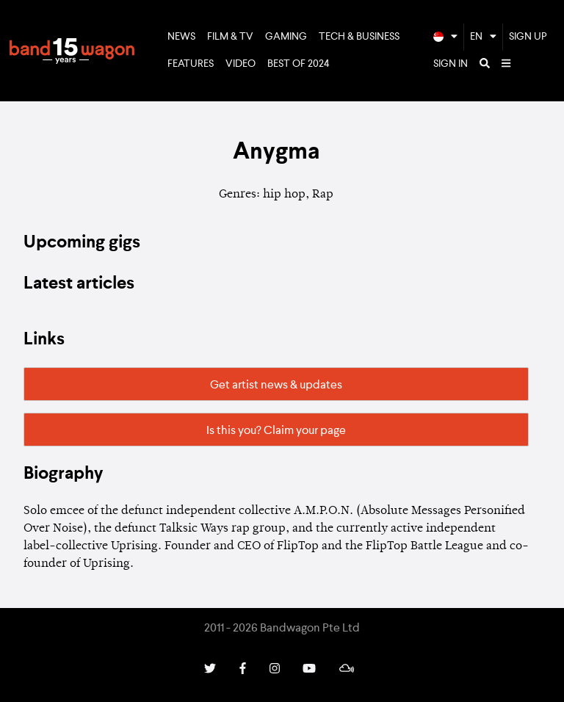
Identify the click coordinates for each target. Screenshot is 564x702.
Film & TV (230, 37)
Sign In (450, 64)
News (181, 37)
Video (240, 64)
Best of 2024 (298, 64)
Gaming (286, 37)
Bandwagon (72, 50)
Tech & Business (359, 37)
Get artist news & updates (276, 385)
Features (190, 64)
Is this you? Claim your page (276, 431)
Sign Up (528, 37)
